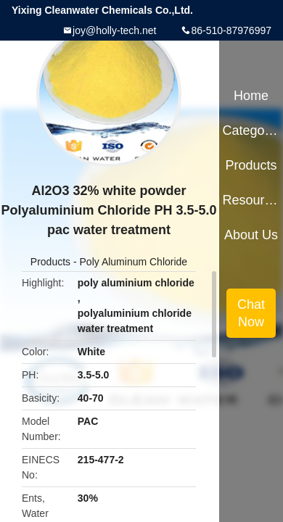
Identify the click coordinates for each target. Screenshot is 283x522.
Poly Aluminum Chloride (134, 262)
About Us (251, 235)
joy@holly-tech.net (114, 30)
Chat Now (251, 313)
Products (50, 262)
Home (251, 95)
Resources (250, 200)
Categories (250, 130)
